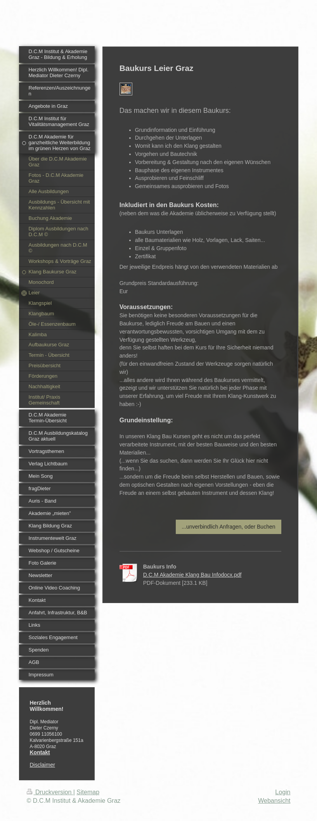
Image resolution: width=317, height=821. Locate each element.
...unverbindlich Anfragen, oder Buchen (228, 527)
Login (282, 792)
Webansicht (274, 800)
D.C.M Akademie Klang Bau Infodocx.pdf (192, 575)
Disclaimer (42, 765)
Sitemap (87, 792)
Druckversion (50, 792)
